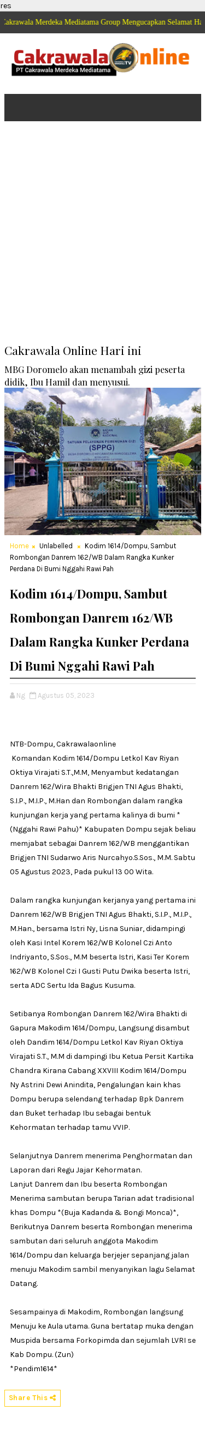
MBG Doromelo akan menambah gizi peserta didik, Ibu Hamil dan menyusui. (94, 375)
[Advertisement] (102, 240)
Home (19, 546)
